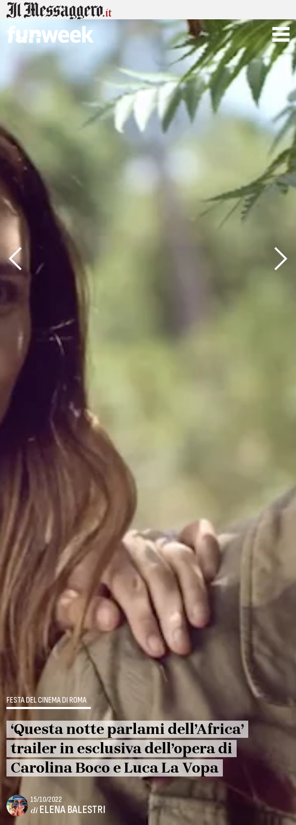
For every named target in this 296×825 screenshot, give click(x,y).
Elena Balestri (72, 809)
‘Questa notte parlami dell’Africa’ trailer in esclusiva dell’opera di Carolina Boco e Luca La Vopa (127, 748)
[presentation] (15, 258)
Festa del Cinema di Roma (46, 700)
